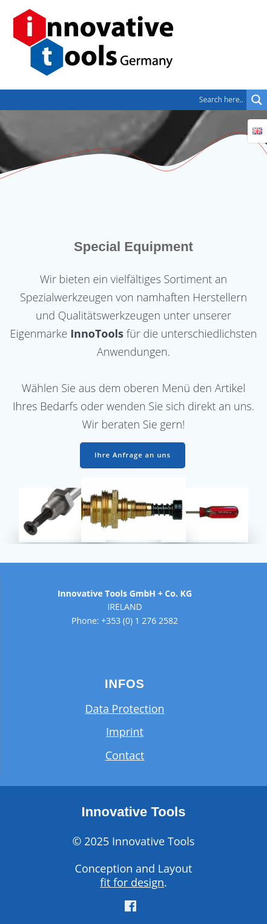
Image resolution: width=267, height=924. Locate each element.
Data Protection (124, 708)
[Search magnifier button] (256, 100)
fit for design (132, 882)
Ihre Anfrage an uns (132, 454)
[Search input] (126, 100)
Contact (125, 755)
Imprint (124, 731)
